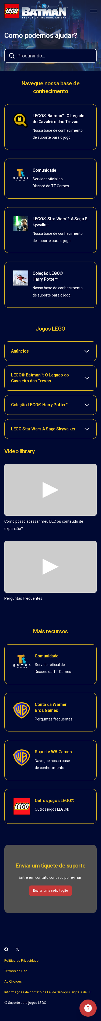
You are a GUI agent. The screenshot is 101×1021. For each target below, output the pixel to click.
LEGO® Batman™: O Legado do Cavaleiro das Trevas (59, 118)
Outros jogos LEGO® (54, 800)
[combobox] (50, 56)
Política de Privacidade (21, 961)
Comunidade (44, 170)
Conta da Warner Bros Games (51, 707)
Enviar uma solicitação (50, 890)
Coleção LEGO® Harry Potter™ (48, 276)
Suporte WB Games (53, 751)
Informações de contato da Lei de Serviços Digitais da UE (48, 992)
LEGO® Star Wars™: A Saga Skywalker (60, 221)
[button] (50, 351)
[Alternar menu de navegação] (93, 11)
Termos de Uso (15, 971)
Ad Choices (13, 981)
